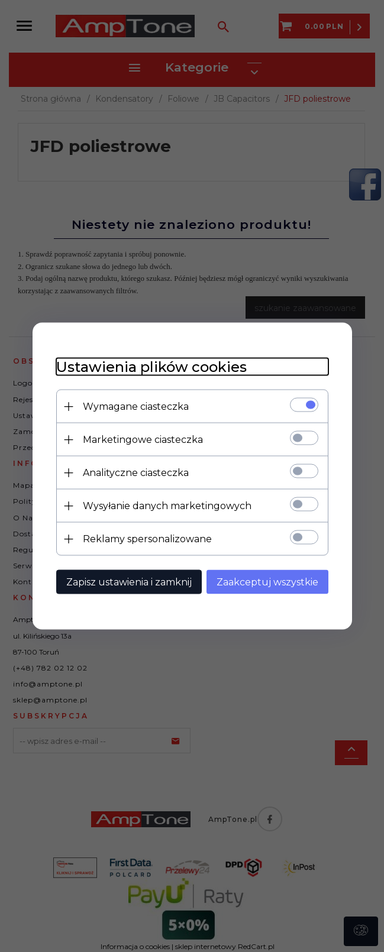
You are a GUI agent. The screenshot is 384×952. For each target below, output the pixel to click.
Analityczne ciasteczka (136, 472)
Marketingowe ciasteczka (143, 439)
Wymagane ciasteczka (136, 406)
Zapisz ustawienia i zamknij (129, 582)
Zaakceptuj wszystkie (267, 582)
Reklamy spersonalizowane (147, 539)
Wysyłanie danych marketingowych (167, 505)
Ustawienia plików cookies (151, 366)
